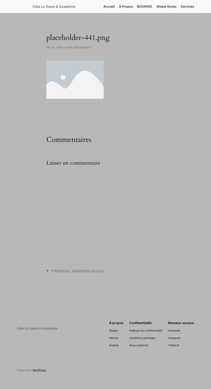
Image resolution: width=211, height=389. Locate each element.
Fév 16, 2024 (54, 47)
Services (187, 6)
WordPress (39, 370)
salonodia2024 (82, 47)
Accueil (109, 6)
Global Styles (166, 6)
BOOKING (144, 6)
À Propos (126, 6)
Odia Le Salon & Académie (54, 6)
